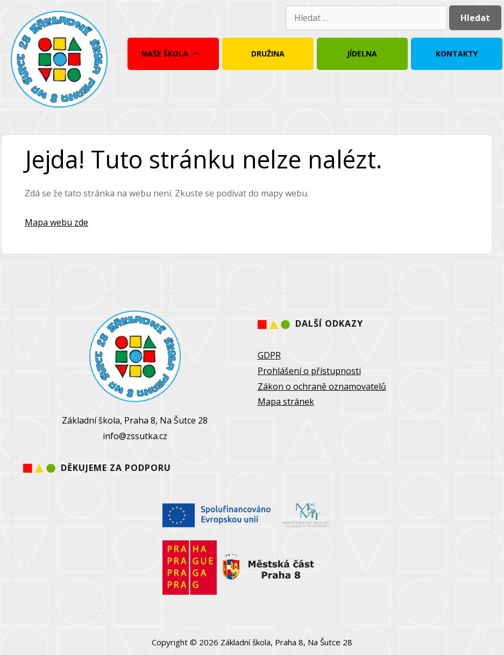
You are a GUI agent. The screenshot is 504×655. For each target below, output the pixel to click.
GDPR (269, 355)
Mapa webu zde (56, 222)
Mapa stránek (286, 401)
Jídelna (362, 53)
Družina (268, 53)
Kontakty (457, 53)
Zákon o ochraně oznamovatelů (322, 386)
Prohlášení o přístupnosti (309, 371)
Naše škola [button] (173, 54)
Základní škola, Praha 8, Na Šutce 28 (286, 642)
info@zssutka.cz (135, 436)
